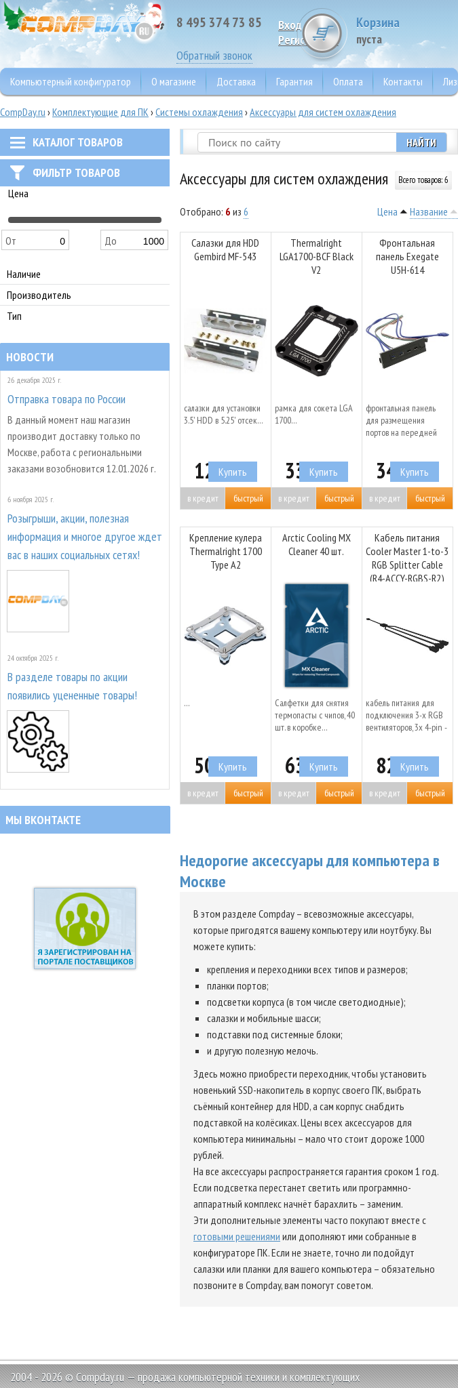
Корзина (407, 30)
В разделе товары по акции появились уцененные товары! (72, 686)
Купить (232, 471)
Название (429, 211)
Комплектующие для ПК (100, 112)
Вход (290, 25)
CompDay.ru (22, 112)
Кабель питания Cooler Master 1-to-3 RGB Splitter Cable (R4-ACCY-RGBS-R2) (407, 556)
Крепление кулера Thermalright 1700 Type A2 (225, 551)
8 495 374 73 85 (219, 22)
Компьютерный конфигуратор (70, 81)
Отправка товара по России (66, 399)
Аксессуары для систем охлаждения (323, 112)
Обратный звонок (214, 55)
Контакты (403, 81)
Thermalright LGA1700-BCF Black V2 (317, 256)
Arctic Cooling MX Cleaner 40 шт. (316, 544)
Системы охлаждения (199, 112)
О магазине (173, 81)
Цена (387, 211)
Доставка (236, 81)
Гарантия (294, 81)
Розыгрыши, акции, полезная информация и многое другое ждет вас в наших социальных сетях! (84, 536)
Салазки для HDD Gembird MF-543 (225, 249)
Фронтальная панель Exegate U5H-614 (407, 256)
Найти (421, 142)
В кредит (202, 498)
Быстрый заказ (248, 500)
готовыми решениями (236, 1236)
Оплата (348, 81)
